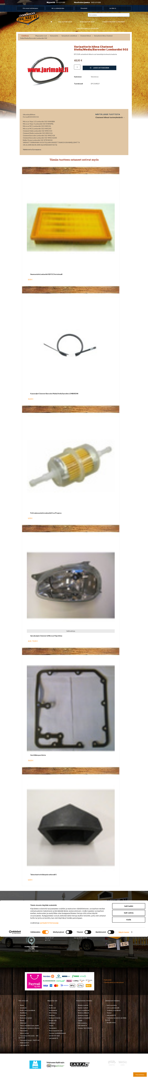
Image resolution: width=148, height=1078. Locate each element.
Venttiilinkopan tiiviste (38, 755)
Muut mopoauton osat (55, 1030)
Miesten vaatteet (83, 1005)
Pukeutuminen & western (113, 22)
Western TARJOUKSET (85, 1028)
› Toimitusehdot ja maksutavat (113, 982)
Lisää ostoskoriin (99, 68)
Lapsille (80, 1020)
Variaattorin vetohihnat (69, 36)
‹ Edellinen (25, 36)
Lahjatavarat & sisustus (87, 28)
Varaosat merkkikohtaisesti (57, 1033)
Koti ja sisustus (82, 1023)
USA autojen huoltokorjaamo (30, 8)
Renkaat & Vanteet (54, 1018)
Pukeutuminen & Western (84, 1001)
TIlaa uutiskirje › (30, 925)
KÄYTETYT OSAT (54, 1036)
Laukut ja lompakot (84, 1018)
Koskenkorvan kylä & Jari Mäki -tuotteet (116, 1019)
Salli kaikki (128, 1047)
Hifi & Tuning (53, 1013)
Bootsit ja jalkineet (83, 1013)
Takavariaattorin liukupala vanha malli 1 (43, 874)
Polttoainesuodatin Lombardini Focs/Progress (46, 513)
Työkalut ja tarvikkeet (114, 1010)
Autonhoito (23, 1008)
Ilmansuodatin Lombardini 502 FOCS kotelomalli (46, 274)
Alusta (22, 1005)
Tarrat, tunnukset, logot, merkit (29, 1025)
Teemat (109, 1013)
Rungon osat (53, 1020)
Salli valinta (129, 1054)
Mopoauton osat (87, 22)
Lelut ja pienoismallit (113, 1008)
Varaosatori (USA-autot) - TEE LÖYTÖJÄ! (28, 1037)
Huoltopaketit (53, 1010)
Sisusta (22, 1020)
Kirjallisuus (23, 1013)
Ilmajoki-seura (111, 1022)
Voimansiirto (54, 36)
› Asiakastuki (107, 980)
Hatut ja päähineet (83, 1010)
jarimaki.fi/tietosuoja (49, 1064)
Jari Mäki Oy (112, 8)
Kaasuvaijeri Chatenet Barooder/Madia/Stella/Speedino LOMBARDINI (54, 394)
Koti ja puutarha (112, 1005)
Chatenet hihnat (85, 36)
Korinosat (23, 1015)
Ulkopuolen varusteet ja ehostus (29, 1028)
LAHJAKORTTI (53, 1038)
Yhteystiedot (83, 8)
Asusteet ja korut (83, 1015)
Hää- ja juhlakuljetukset (58, 8)
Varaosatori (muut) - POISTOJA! (29, 1040)
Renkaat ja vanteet (26, 1018)
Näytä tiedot (124, 1073)
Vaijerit (51, 1025)
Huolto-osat (52, 1008)
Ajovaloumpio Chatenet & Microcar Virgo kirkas (46, 636)
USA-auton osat (65, 22)
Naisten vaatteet (83, 1008)
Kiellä (128, 1061)
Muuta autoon (24, 1033)
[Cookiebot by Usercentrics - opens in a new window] (15, 1073)
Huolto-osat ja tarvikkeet (27, 1010)
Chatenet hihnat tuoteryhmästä (109, 117)
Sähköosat (23, 1023)
